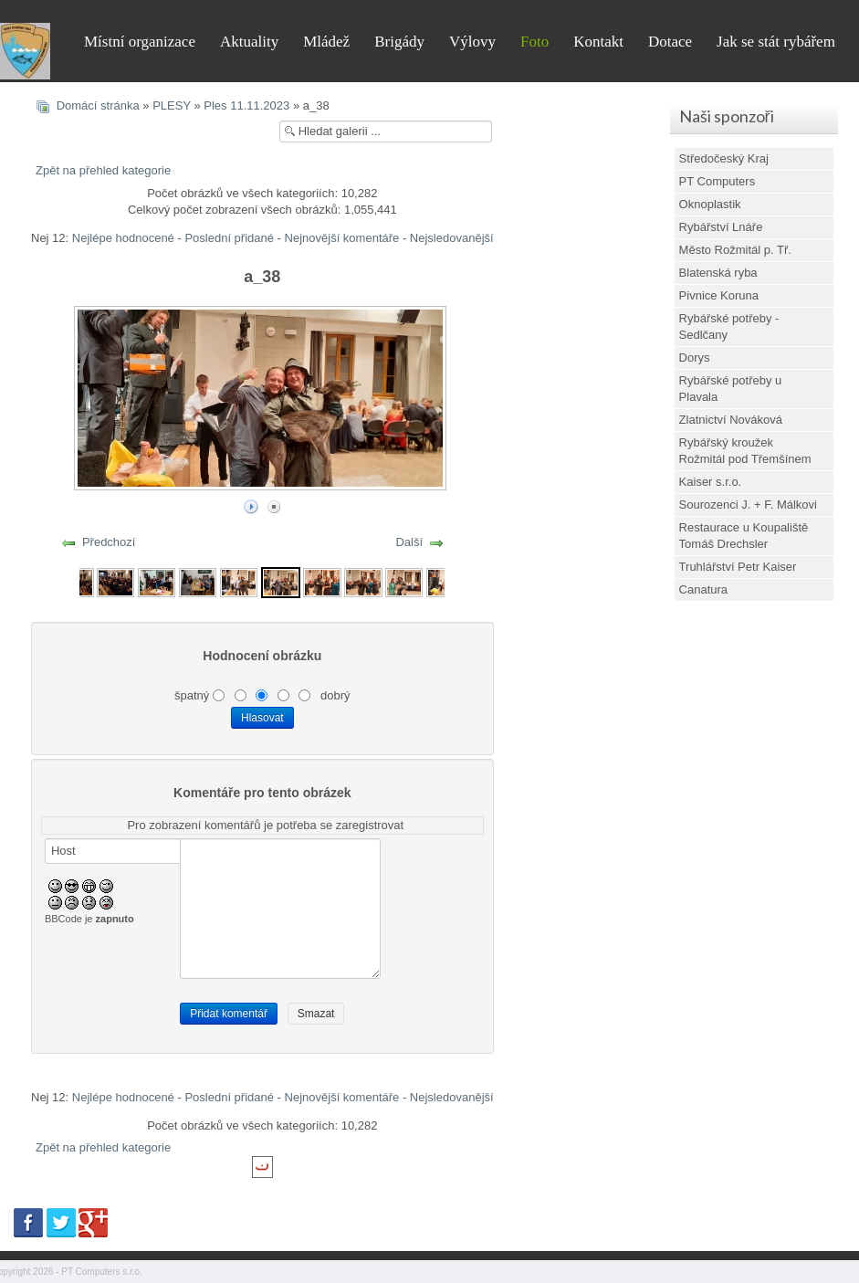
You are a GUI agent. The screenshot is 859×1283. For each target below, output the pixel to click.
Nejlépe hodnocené (123, 238)
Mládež (326, 41)
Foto (534, 41)
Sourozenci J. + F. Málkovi (748, 504)
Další (409, 542)
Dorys (694, 357)
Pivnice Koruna (719, 295)
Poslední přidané (229, 238)
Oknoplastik (710, 204)
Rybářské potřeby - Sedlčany (729, 326)
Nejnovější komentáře (342, 238)
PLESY (171, 105)
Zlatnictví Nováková (730, 419)
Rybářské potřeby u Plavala (730, 388)
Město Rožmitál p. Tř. (735, 250)
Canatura (703, 589)
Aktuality (249, 41)
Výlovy (472, 41)
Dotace (670, 41)
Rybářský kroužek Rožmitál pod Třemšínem (745, 451)
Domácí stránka (98, 105)
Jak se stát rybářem (776, 41)
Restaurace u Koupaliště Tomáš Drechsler (744, 536)
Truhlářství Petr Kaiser (738, 566)
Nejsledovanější (452, 238)
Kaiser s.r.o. (710, 482)
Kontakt (598, 41)
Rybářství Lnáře (721, 227)
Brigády (399, 41)
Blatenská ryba (718, 272)
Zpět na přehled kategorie (103, 170)
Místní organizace (139, 41)
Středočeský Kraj (724, 158)
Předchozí (109, 542)
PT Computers (717, 181)
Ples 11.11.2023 (246, 105)
